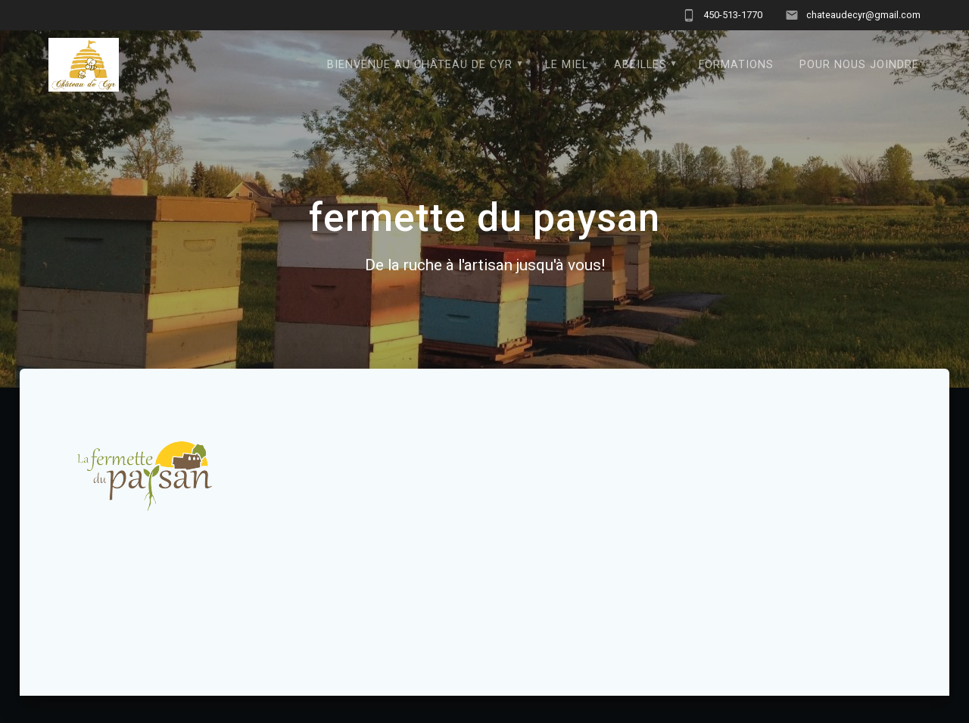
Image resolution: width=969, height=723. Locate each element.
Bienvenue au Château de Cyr (420, 64)
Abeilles (640, 64)
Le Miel (566, 64)
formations (736, 64)
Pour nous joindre (859, 64)
